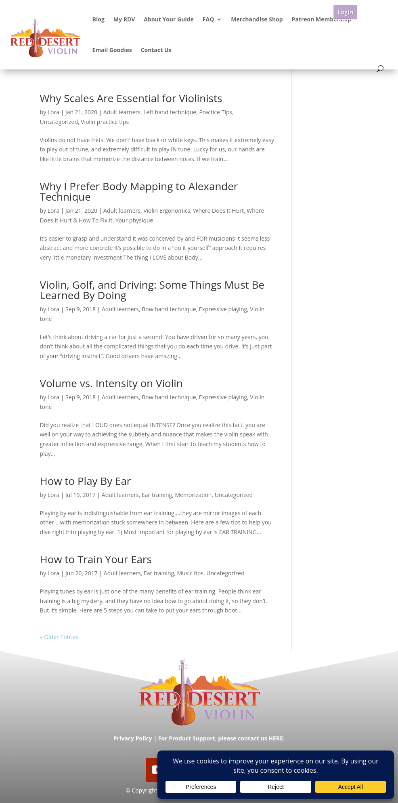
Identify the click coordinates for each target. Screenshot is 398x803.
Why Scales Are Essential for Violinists (131, 98)
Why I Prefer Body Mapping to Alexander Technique (139, 191)
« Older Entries (59, 637)
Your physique (134, 220)
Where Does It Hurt (218, 210)
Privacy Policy (132, 738)
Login (345, 12)
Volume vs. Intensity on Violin (111, 383)
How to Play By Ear (85, 481)
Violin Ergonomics (166, 210)
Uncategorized (59, 122)
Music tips (190, 573)
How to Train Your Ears (96, 559)
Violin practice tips (105, 122)
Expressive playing (223, 309)
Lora (53, 112)
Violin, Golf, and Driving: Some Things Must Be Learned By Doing (152, 289)
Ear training (157, 495)
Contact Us (156, 50)
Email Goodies (112, 50)
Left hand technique (169, 112)
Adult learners (121, 112)
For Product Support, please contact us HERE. (221, 738)
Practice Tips (215, 112)
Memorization (193, 495)
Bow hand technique (169, 309)
